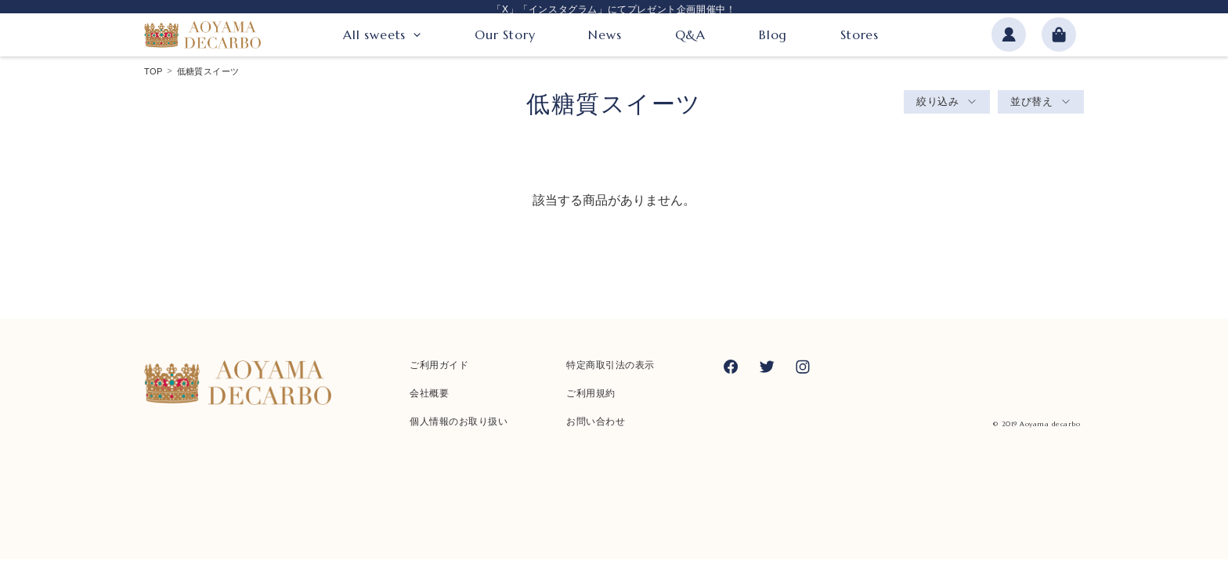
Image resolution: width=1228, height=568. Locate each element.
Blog (773, 37)
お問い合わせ (595, 430)
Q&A (690, 37)
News (604, 37)
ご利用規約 (591, 401)
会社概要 (429, 401)
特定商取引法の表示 (610, 373)
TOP (153, 80)
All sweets (374, 37)
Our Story (505, 37)
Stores (859, 37)
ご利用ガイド (439, 373)
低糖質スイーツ (208, 80)
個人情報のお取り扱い (458, 430)
